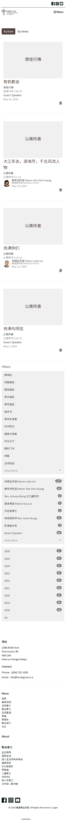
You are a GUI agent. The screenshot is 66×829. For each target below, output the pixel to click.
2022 (33, 580)
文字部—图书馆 (10, 783)
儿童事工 (6, 773)
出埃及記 (9, 463)
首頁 (4, 698)
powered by (33, 819)
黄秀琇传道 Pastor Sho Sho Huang (33, 488)
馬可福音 (9, 404)
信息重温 (6, 712)
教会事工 (6, 709)
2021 (33, 588)
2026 (33, 551)
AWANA (6, 776)
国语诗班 (6, 762)
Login (55, 807)
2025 (33, 558)
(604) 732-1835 (19, 672)
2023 (33, 573)
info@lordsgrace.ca (21, 677)
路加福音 (9, 389)
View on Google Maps (14, 659)
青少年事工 (7, 780)
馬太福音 (9, 397)
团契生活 (6, 755)
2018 (33, 610)
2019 (33, 602)
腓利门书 (9, 448)
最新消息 (6, 702)
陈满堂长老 (33, 525)
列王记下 (9, 441)
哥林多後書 (10, 419)
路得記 (8, 375)
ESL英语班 (7, 766)
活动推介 (6, 705)
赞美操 (5, 769)
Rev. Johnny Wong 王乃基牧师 (33, 496)
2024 (33, 566)
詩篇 (6, 455)
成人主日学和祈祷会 (12, 759)
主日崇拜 (6, 752)
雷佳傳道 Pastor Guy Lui (33, 503)
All (6, 617)
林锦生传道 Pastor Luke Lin (33, 481)
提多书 (8, 411)
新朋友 (5, 719)
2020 (33, 595)
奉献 (4, 716)
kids (4, 726)
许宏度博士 (33, 511)
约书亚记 (9, 426)
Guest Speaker (33, 533)
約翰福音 (9, 382)
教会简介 (6, 723)
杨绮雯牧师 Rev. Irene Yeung (33, 518)
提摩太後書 (10, 433)
